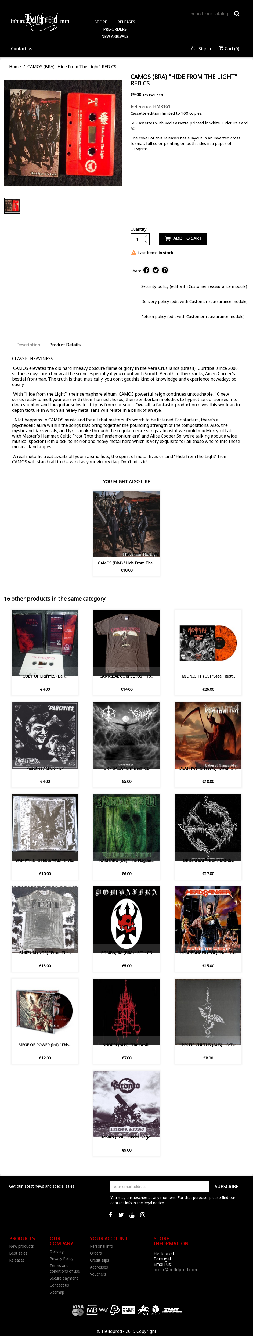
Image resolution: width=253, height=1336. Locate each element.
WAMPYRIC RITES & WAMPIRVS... (44, 860)
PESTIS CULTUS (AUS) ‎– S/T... (208, 1044)
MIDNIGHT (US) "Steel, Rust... (208, 676)
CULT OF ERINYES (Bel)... (45, 676)
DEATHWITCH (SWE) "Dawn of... (208, 768)
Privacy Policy (61, 1258)
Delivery (57, 1251)
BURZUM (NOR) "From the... (45, 952)
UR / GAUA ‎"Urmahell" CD (126, 768)
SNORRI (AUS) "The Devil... (126, 1044)
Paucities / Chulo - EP (45, 768)
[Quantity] (137, 239)
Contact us (21, 49)
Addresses (99, 1267)
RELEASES (126, 21)
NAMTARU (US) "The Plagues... (126, 860)
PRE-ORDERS (114, 29)
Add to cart (183, 238)
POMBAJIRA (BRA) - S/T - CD (126, 952)
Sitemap (57, 1292)
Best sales (18, 1253)
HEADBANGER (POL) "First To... (208, 952)
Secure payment (64, 1278)
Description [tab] (28, 345)
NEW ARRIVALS (114, 36)
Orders (96, 1253)
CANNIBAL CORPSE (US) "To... (126, 676)
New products (21, 1246)
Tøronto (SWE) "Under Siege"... (126, 1137)
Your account (109, 1238)
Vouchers (98, 1274)
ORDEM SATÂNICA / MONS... (208, 860)
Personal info (101, 1246)
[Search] (215, 13)
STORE (101, 21)
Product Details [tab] (65, 345)
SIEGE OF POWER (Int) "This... (45, 1044)
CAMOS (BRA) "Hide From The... (126, 562)
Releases (17, 1260)
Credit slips (99, 1260)
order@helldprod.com (175, 1270)
